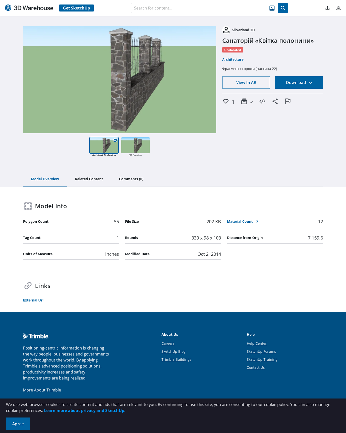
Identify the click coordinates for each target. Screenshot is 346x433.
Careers (168, 343)
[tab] (45, 179)
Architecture (233, 59)
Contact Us (256, 367)
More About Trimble (42, 390)
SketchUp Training (262, 359)
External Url (33, 300)
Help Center (257, 343)
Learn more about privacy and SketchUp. (85, 410)
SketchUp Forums (261, 351)
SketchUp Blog (174, 351)
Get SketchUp (76, 8)
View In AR (246, 82)
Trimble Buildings (176, 359)
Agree (18, 423)
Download (299, 82)
